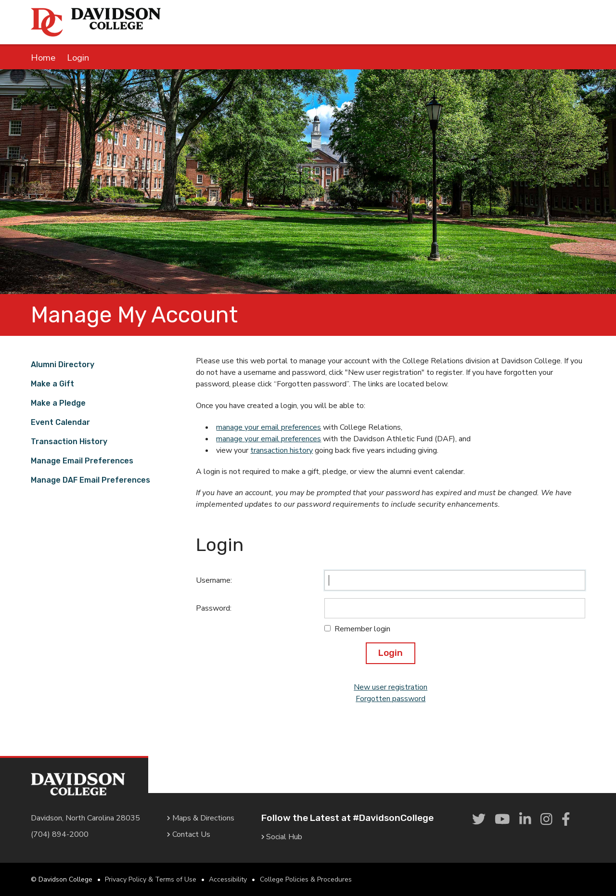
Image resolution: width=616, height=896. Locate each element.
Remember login (362, 629)
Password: (213, 608)
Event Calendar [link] (60, 422)
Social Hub (282, 837)
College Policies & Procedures (306, 879)
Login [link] (78, 57)
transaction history (281, 450)
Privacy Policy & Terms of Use (150, 879)
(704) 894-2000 (60, 834)
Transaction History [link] (69, 441)
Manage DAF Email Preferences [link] (90, 480)
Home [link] (43, 57)
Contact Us (188, 834)
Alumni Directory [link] (62, 364)
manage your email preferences (268, 427)
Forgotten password (390, 698)
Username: (214, 580)
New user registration (390, 687)
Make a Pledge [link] (58, 403)
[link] (479, 820)
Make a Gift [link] (52, 383)
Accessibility (228, 879)
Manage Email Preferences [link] (82, 460)
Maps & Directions (200, 818)
